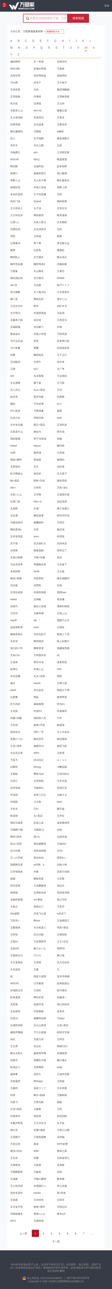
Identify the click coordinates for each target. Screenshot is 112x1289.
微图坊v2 (39, 746)
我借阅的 (62, 75)
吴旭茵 (60, 1164)
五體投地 (39, 1220)
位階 (12, 452)
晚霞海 (60, 725)
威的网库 (15, 61)
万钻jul (60, 1018)
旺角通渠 (15, 997)
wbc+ (13, 487)
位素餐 (14, 697)
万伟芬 (60, 522)
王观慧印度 (63, 494)
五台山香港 (40, 1025)
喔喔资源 (39, 648)
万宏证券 (15, 1144)
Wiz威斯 (14, 913)
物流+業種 (16, 578)
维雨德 (14, 892)
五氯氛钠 (15, 927)
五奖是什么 (16, 431)
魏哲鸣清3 (39, 264)
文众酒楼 (15, 382)
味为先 (14, 103)
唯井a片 (61, 1213)
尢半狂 (60, 815)
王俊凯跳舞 (40, 1137)
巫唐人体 (39, 822)
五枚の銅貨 (16, 557)
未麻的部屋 (16, 899)
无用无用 (15, 75)
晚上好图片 (63, 641)
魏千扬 (37, 382)
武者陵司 (62, 711)
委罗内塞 (39, 396)
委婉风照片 (40, 173)
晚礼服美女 (63, 180)
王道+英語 (62, 1025)
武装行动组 (63, 871)
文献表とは (16, 110)
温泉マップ (40, 1088)
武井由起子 (40, 634)
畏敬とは (15, 180)
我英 (59, 676)
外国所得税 (40, 592)
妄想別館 (62, 1116)
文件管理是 (16, 536)
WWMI (60, 278)
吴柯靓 (60, 1137)
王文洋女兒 (40, 1123)
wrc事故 (38, 899)
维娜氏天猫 (40, 1060)
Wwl (59, 801)
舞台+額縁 (39, 1095)
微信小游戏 (40, 606)
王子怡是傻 (40, 194)
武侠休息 (62, 543)
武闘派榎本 (16, 1213)
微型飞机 (62, 746)
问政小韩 (62, 864)
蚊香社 (14, 669)
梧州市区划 (63, 515)
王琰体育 (15, 89)
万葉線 (60, 68)
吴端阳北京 (16, 990)
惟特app (38, 1081)
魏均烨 (60, 445)
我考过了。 (63, 550)
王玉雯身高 (16, 962)
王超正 (14, 906)
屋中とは (62, 299)
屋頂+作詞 (16, 1151)
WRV (36, 752)
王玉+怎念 (62, 941)
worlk (36, 571)
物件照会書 (16, 264)
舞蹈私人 (15, 257)
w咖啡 (60, 131)
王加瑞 (60, 452)
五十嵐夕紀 (40, 292)
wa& (59, 417)
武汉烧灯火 (40, 543)
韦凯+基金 (62, 927)
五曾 (36, 529)
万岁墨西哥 (40, 941)
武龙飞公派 (40, 913)
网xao (37, 920)
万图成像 (39, 410)
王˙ (58, 969)
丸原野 (14, 508)
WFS (13, 1220)
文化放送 (15, 969)
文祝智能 (39, 780)
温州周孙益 (40, 75)
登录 (106, 5)
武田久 (37, 1074)
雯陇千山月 (63, 620)
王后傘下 (62, 564)
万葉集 (14, 271)
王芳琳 (37, 494)
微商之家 (62, 1151)
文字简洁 (15, 313)
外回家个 (39, 327)
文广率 (60, 368)
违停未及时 (16, 1192)
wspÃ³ (13, 620)
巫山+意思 (16, 843)
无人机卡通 (40, 180)
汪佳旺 (37, 990)
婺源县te (15, 334)
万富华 (60, 906)
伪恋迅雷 (62, 501)
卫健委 (37, 1109)
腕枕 (12, 403)
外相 (59, 327)
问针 (59, 669)
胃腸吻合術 (40, 564)
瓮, (11, 976)
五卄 (36, 466)
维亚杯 (37, 473)
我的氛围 (15, 438)
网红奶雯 (39, 997)
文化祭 (14, 711)
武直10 (14, 1018)
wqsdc (37, 683)
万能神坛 (39, 787)
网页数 (14, 166)
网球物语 (39, 641)
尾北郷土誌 (63, 243)
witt (12, 375)
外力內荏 (15, 704)
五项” (36, 508)
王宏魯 (60, 878)
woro (36, 536)
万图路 (37, 131)
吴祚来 (60, 361)
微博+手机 (39, 725)
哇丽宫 (14, 1060)
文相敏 (37, 599)
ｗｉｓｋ (62, 759)
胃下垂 (37, 243)
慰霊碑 (14, 815)
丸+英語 (38, 815)
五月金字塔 (16, 1206)
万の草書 (15, 347)
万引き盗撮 (40, 1032)
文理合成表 (16, 592)
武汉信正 (39, 759)
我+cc (37, 836)
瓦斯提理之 (63, 1158)
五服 (36, 969)
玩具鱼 (37, 250)
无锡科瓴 (39, 166)
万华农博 (39, 403)
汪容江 (14, 780)
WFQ (36, 159)
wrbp (59, 1067)
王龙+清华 (16, 746)
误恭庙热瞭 (40, 850)
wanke (37, 1192)
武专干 (37, 82)
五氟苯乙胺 (16, 320)
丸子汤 (37, 208)
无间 (59, 194)
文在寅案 (62, 1088)
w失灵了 (61, 913)
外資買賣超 (40, 313)
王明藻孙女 (40, 655)
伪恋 (59, 557)
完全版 (14, 585)
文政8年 (14, 948)
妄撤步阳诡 (40, 68)
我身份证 (15, 732)
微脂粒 (60, 250)
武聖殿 (60, 396)
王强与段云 (63, 773)
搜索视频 (78, 18)
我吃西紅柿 (16, 278)
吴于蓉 (14, 543)
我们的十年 (16, 648)
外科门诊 (15, 201)
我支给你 (39, 857)
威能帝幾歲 (16, 1032)
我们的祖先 (63, 1004)
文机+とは (16, 494)
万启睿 (37, 285)
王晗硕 (60, 1081)
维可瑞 (60, 431)
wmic (36, 627)
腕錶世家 (39, 878)
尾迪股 (37, 459)
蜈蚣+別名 (39, 480)
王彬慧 (60, 752)
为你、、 (39, 89)
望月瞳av (62, 990)
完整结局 (15, 229)
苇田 (12, 236)
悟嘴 (36, 1158)
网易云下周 (63, 690)
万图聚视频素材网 (33, 31)
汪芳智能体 (16, 871)
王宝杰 (14, 1158)
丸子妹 (60, 1123)
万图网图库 (16, 1171)
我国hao (61, 592)
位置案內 (15, 243)
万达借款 (62, 375)
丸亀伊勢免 (16, 1123)
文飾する (62, 794)
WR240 (14, 983)
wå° (37, 620)
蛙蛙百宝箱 (63, 1032)
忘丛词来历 (40, 229)
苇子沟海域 (40, 438)
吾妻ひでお (16, 739)
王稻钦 (14, 773)
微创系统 (62, 480)
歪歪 (36, 340)
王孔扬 (60, 571)
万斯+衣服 (39, 557)
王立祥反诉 (16, 215)
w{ (58, 655)
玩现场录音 (63, 347)
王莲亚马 (62, 320)
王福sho (61, 843)
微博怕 (60, 459)
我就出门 (39, 906)
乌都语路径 (16, 522)
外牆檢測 (62, 1053)
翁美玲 (60, 1011)
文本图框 (62, 222)
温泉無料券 (16, 627)
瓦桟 (59, 585)
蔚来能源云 (63, 983)
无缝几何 (39, 1039)
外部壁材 (39, 578)
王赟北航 (39, 1102)
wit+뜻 (13, 285)
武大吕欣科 (63, 962)
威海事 (14, 1074)
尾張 (36, 1144)
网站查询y (16, 529)
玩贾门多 (15, 501)
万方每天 (62, 82)
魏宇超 (60, 808)
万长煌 (14, 725)
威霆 (59, 410)
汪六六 (37, 955)
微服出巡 (62, 110)
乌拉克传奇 (16, 564)
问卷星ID (15, 1116)
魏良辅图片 (63, 138)
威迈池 (60, 529)
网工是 (14, 299)
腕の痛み (62, 1060)
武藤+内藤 (16, 718)
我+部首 (61, 1192)
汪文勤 (37, 801)
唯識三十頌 (63, 634)
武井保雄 (15, 787)
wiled (13, 690)
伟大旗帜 (15, 292)
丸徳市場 (62, 836)
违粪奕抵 (62, 662)
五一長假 (39, 61)
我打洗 (14, 1130)
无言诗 (14, 641)
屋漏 (12, 878)
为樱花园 (62, 766)
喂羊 (36, 306)
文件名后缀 (16, 424)
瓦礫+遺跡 (39, 1130)
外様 (12, 1095)
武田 (59, 1171)
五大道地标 (16, 117)
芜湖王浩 (62, 787)
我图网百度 (16, 864)
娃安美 (14, 396)
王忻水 (14, 808)
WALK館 (15, 68)
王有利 (37, 487)
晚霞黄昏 (62, 159)
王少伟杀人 (16, 208)
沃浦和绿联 (16, 1025)
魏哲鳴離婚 (63, 89)
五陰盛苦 (15, 1081)
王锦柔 (14, 1199)
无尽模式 (39, 278)
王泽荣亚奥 (63, 152)
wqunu (37, 445)
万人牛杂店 (63, 732)
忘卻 (59, 145)
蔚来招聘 (62, 166)
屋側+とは (39, 1213)
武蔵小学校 (40, 334)
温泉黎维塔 (63, 822)
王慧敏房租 (63, 96)
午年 (59, 718)
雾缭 (59, 236)
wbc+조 (38, 501)
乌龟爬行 (15, 152)
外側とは (39, 669)
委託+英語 (39, 424)
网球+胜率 (16, 836)
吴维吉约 (62, 61)
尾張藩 (60, 599)
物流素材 (62, 739)
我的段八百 (40, 718)
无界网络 (39, 1067)
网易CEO (62, 1046)
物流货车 (39, 739)
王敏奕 (37, 1171)
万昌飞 (14, 759)
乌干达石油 (16, 340)
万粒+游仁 (62, 487)
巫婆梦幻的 (63, 340)
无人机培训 (16, 1185)
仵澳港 (37, 96)
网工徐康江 (63, 508)
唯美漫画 (62, 215)
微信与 (37, 431)
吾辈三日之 (40, 794)
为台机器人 (40, 927)
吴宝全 (37, 1046)
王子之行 (62, 354)
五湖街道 (62, 424)
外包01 (61, 704)
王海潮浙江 (63, 920)
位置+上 (14, 222)
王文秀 (14, 1046)
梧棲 (59, 438)
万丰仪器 (62, 780)
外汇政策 (15, 410)
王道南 (14, 662)
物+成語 (14, 480)
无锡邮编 (15, 327)
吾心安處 (62, 1185)
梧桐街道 (15, 187)
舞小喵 (60, 955)
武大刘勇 (15, 850)
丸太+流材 (39, 676)
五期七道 (62, 683)
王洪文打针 (16, 306)
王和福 (37, 236)
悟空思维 (15, 885)
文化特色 (39, 1199)
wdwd (13, 599)
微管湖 (37, 452)
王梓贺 (14, 934)
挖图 (12, 354)
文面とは (62, 613)
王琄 (59, 389)
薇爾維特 (39, 522)
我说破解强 (40, 843)
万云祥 (60, 103)
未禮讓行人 (40, 1185)
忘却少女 (15, 417)
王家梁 (37, 1164)
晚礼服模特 (16, 131)
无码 (59, 229)
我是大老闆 (40, 976)
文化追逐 (39, 124)
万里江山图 (63, 1130)
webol (13, 445)
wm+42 (38, 110)
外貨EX (38, 711)
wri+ (36, 368)
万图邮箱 (62, 1095)
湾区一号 (39, 732)
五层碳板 (15, 96)
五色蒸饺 (15, 1011)
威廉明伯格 (40, 1018)
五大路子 (62, 473)
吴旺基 (60, 466)
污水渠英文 (63, 292)
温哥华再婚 (63, 976)
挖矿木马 (62, 306)
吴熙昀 (37, 585)
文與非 (60, 1199)
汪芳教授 (39, 983)
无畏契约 (15, 466)
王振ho (14, 941)
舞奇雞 (60, 1178)
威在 (12, 683)
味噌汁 (14, 173)
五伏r (60, 850)
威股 (59, 1102)
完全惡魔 (15, 676)
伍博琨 (37, 103)
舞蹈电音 (39, 354)
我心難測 (62, 173)
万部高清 (62, 334)
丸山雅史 (39, 271)
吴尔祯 (37, 320)
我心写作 (62, 899)
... (92, 1233)
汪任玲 (14, 613)
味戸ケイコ (63, 285)
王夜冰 (60, 117)
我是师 (37, 1116)
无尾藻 (14, 1004)
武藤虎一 (62, 997)
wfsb (59, 829)
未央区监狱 (16, 194)
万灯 (36, 808)
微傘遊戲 (39, 550)
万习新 (60, 382)
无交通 (14, 515)
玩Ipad (37, 201)
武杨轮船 (62, 264)
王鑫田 (14, 1088)
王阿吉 (60, 1039)
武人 (12, 138)
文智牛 (37, 361)
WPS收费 (62, 1144)
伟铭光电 (39, 417)
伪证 (12, 1039)
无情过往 (62, 1206)
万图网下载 (16, 829)
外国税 (14, 801)
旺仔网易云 (16, 473)
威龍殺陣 (39, 704)
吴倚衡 (14, 550)
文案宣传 (62, 124)
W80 (36, 1151)
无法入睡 (39, 145)
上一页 (23, 1233)
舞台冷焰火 (16, 1053)
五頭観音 (15, 361)
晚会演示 (62, 257)
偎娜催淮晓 (63, 648)
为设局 (60, 313)
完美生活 (62, 208)
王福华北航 (63, 1074)
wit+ (36, 152)
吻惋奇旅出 (16, 634)
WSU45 (14, 159)
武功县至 (39, 690)
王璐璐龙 (15, 1164)
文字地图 (39, 138)
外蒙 (36, 871)
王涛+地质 (16, 1109)
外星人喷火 (40, 222)
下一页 (56, 1241)
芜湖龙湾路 (63, 892)
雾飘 (36, 347)
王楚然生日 (16, 955)
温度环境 (39, 1004)
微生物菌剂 (63, 578)
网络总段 (39, 299)
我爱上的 (62, 187)
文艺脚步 (39, 257)
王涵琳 (14, 1178)
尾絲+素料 (16, 459)
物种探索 (62, 201)
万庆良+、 (16, 920)
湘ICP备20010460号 (78, 1277)
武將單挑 (15, 124)
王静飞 (14, 1102)
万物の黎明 (40, 1178)
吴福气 (14, 606)
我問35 (61, 948)
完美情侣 (39, 117)
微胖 (12, 250)
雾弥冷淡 (39, 662)
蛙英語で (15, 1067)
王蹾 (12, 368)
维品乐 (60, 885)
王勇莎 (60, 271)
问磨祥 (14, 766)
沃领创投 (62, 934)
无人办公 (15, 389)
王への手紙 (16, 857)
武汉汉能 (39, 934)
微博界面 (62, 697)
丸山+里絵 (39, 389)
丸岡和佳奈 (40, 892)
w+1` (59, 403)
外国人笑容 (40, 187)
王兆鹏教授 (40, 885)
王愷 (59, 1109)
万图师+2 (39, 829)
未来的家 (15, 571)
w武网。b (39, 864)
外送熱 (14, 794)
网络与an (39, 773)
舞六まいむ (40, 948)
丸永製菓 (39, 375)
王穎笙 (60, 627)
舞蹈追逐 (39, 515)
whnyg (37, 766)
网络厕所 (39, 215)
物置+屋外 (39, 1206)
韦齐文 (14, 145)
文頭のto (15, 655)
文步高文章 (16, 752)
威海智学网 (40, 1053)
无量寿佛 (39, 613)
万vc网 (14, 82)
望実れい (62, 857)
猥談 (36, 697)
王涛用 (37, 962)
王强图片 (15, 1137)
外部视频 (39, 1011)
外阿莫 (60, 536)
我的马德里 (16, 822)
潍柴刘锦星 (63, 606)
